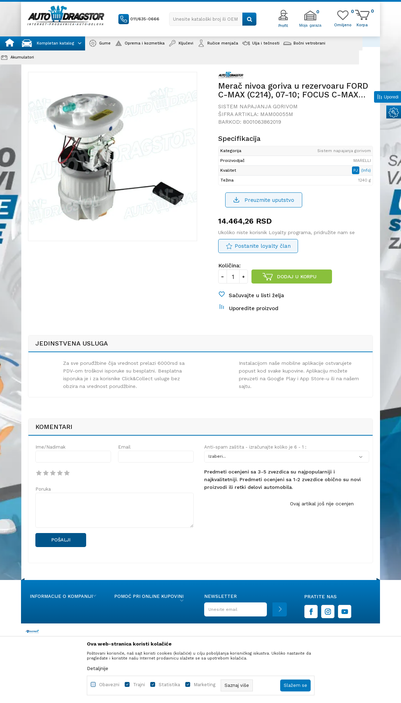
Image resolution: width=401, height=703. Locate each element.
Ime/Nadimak (50, 447)
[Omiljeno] (343, 24)
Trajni (139, 684)
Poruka (43, 489)
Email (124, 447)
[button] (213, 19)
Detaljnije (97, 668)
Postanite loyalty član (263, 246)
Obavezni (109, 684)
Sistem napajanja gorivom (258, 106)
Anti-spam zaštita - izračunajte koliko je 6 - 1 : (255, 447)
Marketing (204, 684)
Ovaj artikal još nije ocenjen (322, 503)
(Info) (366, 170)
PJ (356, 170)
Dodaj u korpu (297, 276)
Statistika (169, 684)
